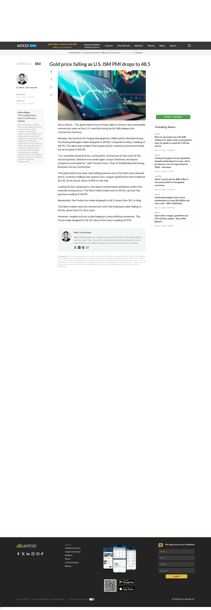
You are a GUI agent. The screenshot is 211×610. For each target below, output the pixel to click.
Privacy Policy (58, 599)
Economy (114, 52)
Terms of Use (23, 599)
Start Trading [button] (173, 117)
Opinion (138, 52)
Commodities (75, 52)
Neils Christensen (28, 87)
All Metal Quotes (73, 548)
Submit (176, 576)
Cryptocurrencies (91, 52)
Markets (68, 555)
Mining (105, 52)
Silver (158, 176)
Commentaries (72, 562)
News (67, 559)
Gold (157, 134)
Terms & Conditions (40, 599)
